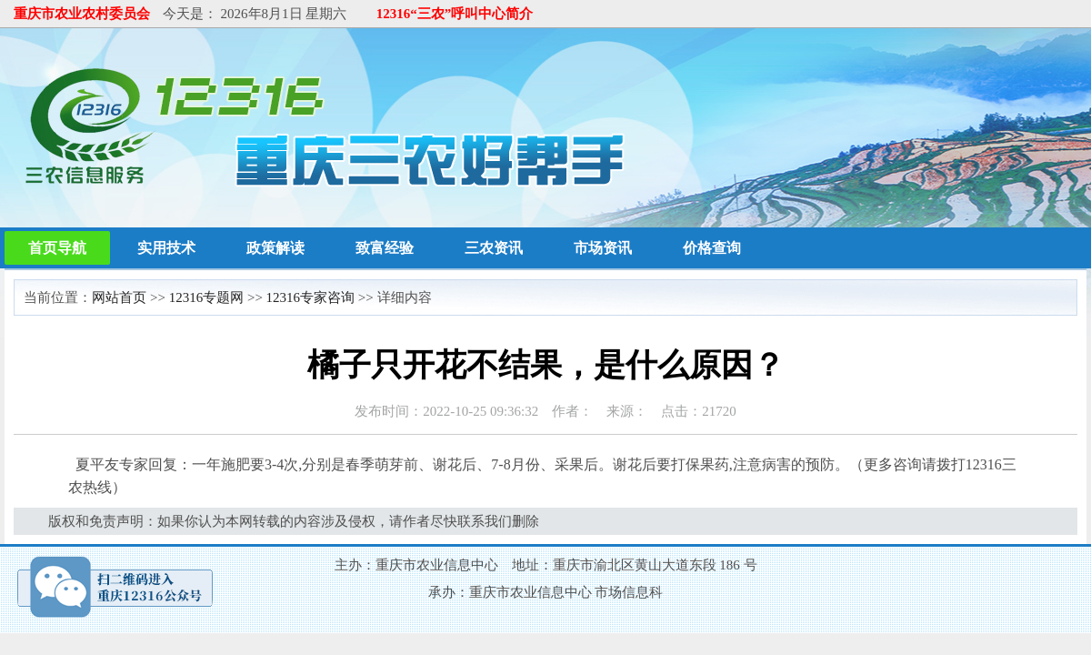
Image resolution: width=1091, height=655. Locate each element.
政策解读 (275, 248)
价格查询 (712, 248)
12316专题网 (207, 297)
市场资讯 (603, 248)
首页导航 (57, 248)
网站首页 (119, 297)
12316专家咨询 (310, 297)
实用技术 (166, 248)
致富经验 (384, 248)
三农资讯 (494, 248)
